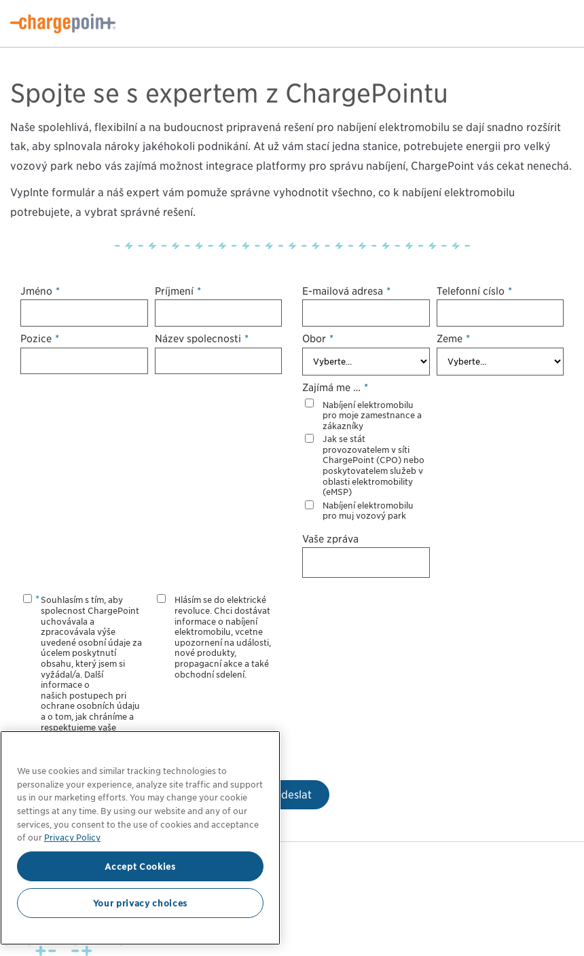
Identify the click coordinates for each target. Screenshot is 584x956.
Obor (317, 338)
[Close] (263, 751)
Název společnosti (202, 338)
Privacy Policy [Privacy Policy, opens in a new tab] (72, 837)
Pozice (39, 338)
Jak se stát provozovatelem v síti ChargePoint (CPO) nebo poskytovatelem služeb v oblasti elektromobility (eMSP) (373, 465)
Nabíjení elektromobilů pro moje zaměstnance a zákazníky (372, 415)
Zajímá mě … (335, 387)
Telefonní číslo (474, 290)
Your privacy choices (140, 903)
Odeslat (292, 794)
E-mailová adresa (346, 290)
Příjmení (178, 290)
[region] (140, 838)
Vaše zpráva (330, 538)
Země (453, 338)
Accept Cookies (140, 866)
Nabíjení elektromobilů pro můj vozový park (368, 510)
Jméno (40, 290)
